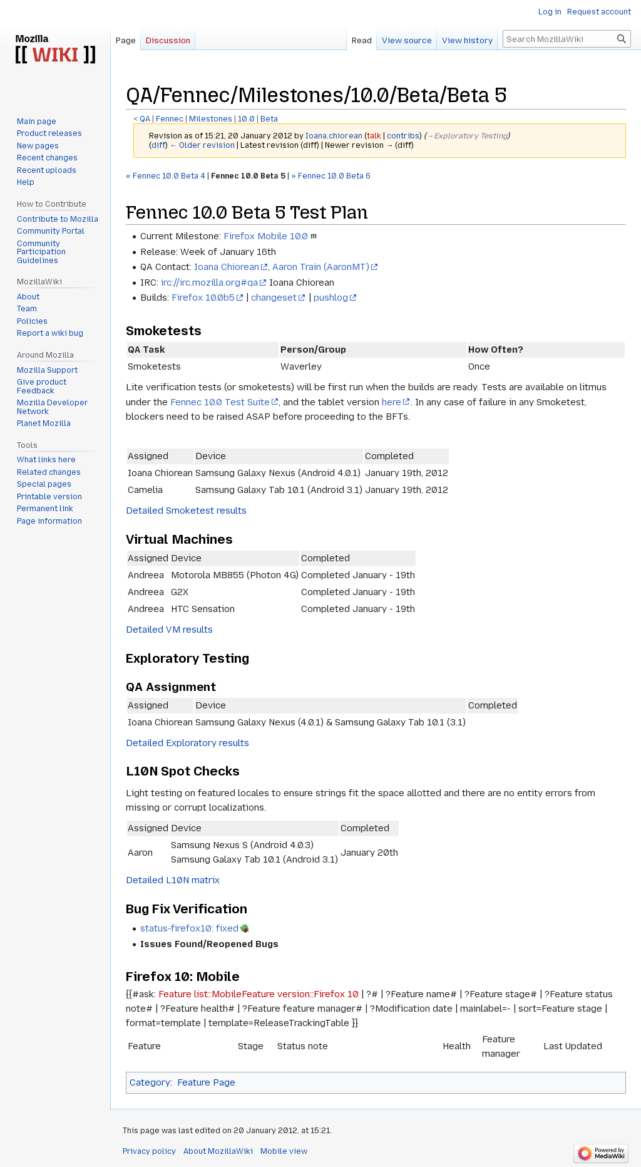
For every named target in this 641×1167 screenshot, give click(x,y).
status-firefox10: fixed (189, 928)
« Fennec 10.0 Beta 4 (165, 176)
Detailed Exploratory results (187, 743)
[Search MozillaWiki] (567, 39)
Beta (269, 119)
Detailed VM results (169, 629)
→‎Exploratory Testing (466, 136)
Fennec (169, 119)
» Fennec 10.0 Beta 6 (331, 176)
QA (145, 119)
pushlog (331, 297)
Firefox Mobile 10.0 (265, 236)
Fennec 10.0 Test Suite (220, 402)
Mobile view (283, 1151)
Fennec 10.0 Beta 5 (248, 176)
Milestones (210, 119)
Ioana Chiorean (226, 266)
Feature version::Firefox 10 (300, 994)
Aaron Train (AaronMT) (320, 266)
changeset (274, 297)
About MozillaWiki (218, 1151)
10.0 (246, 119)
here (391, 402)
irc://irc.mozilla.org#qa (209, 282)
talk (374, 136)
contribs (403, 136)
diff (158, 145)
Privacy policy (149, 1151)
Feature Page (206, 1082)
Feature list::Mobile (200, 994)
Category (150, 1082)
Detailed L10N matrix (173, 880)
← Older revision (202, 145)
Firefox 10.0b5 (203, 297)
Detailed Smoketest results (186, 510)
